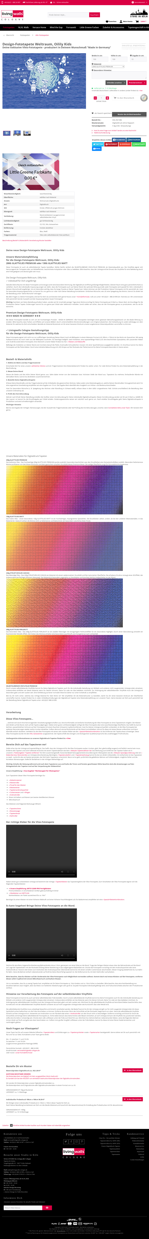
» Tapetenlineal (14, 813)
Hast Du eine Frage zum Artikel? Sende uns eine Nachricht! (114, 130)
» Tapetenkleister (61, 882)
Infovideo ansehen (116, 82)
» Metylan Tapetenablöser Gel (81, 750)
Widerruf (141, 1154)
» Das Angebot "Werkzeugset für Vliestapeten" (41, 771)
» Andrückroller (14, 795)
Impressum (140, 1151)
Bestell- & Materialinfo (21, 240)
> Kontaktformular (83, 297)
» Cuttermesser (14, 792)
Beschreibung (7, 240)
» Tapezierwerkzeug (82, 755)
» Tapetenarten (94, 1032)
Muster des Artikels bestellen (129, 114)
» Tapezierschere (15, 808)
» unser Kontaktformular (23, 1053)
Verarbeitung (34, 240)
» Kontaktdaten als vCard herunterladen (16, 1138)
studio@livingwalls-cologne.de (17, 1170)
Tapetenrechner (115, 1151)
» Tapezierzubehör (64, 755)
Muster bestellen (45, 240)
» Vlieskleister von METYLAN (19, 893)
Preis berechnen (137, 82)
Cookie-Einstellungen (137, 1160)
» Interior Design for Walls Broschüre (16, 1192)
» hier (141, 90)
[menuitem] (74, 14)
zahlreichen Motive (38, 366)
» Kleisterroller (14, 782)
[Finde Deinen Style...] (74, 14)
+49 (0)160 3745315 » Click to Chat (23, 1174)
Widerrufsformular (138, 1141)
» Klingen (27, 792)
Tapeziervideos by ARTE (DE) (110, 1141)
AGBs (142, 1157)
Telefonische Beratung (101, 133)
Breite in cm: (97, 55)
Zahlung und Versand (137, 1138)
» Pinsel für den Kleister (17, 785)
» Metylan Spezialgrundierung (124, 753)
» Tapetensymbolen (77, 1032)
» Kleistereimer (14, 787)
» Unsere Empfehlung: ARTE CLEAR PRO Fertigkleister (30, 888)
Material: (97, 64)
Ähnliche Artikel (18, 1125)
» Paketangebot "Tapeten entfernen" (26, 753)
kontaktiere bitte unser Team (119, 408)
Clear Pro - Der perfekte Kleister (109, 1138)
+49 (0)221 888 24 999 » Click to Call (21, 1172)
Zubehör (7, 1125)
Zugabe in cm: (138, 55)
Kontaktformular (138, 1143)
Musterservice (139, 1146)
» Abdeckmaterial (15, 780)
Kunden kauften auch (32, 1125)
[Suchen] (94, 14)
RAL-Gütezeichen (36, 734)
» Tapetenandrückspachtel (18, 790)
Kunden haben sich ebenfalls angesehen (55, 1125)
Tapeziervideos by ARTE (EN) (110, 1143)
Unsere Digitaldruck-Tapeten (110, 1146)
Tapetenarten (116, 1154)
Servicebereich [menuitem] (138, 2)
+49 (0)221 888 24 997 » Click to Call (21, 1142)
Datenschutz (140, 1149)
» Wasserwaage (14, 811)
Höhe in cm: (116, 55)
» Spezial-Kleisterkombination (89, 731)
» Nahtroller (13, 816)
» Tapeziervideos (49, 1032)
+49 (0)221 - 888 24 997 (10, 2)
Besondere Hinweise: (103, 70)
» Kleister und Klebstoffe (76, 342)
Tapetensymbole (114, 1149)
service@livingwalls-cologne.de (28, 1050)
